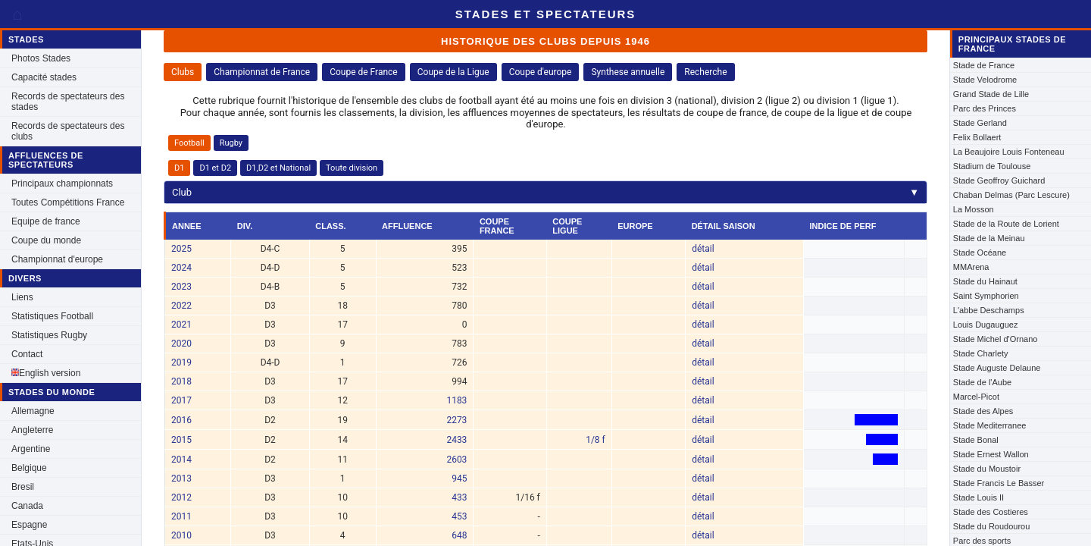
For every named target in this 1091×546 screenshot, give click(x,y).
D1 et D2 (215, 168)
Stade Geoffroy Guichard (999, 180)
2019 (181, 362)
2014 (181, 459)
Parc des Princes (984, 108)
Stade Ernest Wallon (991, 454)
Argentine (30, 449)
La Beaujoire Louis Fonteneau (1008, 151)
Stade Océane (979, 252)
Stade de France (983, 65)
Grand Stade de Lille (991, 94)
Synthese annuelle (627, 72)
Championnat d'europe (57, 259)
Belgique (29, 468)
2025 (181, 248)
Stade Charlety (980, 353)
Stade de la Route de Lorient (1006, 223)
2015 (181, 440)
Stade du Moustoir (987, 468)
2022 (181, 305)
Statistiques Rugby (49, 335)
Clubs (182, 72)
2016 (181, 420)
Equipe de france (45, 221)
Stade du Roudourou (991, 526)
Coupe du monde (46, 240)
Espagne (29, 524)
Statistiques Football (52, 316)
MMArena (971, 266)
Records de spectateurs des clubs (67, 131)
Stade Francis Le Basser (998, 483)
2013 (181, 478)
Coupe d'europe (540, 72)
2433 (456, 440)
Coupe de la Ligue (453, 72)
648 (459, 535)
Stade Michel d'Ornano (995, 339)
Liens (22, 297)
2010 (181, 535)
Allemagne (33, 411)
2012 (181, 497)
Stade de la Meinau (989, 238)
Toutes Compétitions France (67, 202)
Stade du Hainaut (985, 281)
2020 (181, 343)
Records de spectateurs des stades (67, 101)
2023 (181, 286)
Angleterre (32, 430)
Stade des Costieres (990, 511)
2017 (181, 400)
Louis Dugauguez (985, 324)
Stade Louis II (978, 497)
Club (545, 192)
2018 (181, 381)
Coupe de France (364, 72)
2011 (181, 516)
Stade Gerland (980, 122)
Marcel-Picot (976, 396)
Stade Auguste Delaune (997, 367)
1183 (456, 400)
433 (459, 497)
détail (703, 248)
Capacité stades (44, 77)
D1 (179, 168)
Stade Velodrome (985, 79)
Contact (26, 354)
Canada (27, 505)
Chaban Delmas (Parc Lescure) (1011, 194)
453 (459, 516)
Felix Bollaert (977, 137)
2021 (181, 324)
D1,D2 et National (278, 168)
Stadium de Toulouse (992, 166)
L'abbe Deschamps (988, 310)
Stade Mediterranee (990, 425)
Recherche (705, 72)
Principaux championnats (62, 183)
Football (189, 143)
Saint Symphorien (986, 295)
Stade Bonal (976, 439)
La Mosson (973, 209)
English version (45, 373)
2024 (181, 267)
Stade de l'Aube (982, 382)
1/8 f (595, 440)
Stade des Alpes (983, 411)
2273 (456, 420)
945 (459, 478)
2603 (456, 459)
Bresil (22, 487)
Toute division (351, 168)
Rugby (231, 143)
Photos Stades (40, 58)
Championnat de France (262, 72)
